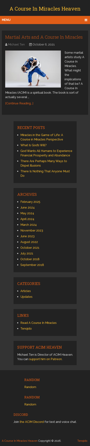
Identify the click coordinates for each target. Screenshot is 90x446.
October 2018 (30, 259)
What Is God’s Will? (33, 145)
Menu (6, 20)
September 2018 (32, 265)
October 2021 (29, 247)
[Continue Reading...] (19, 103)
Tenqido (26, 328)
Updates (26, 297)
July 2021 (26, 253)
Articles (25, 291)
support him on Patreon (45, 359)
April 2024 (27, 219)
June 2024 (27, 207)
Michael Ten (16, 44)
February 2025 (30, 202)
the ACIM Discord (32, 422)
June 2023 (27, 236)
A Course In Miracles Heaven (45, 8)
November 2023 (31, 230)
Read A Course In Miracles (38, 323)
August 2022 (29, 242)
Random (30, 387)
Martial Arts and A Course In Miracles (44, 37)
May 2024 (27, 213)
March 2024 (28, 225)
